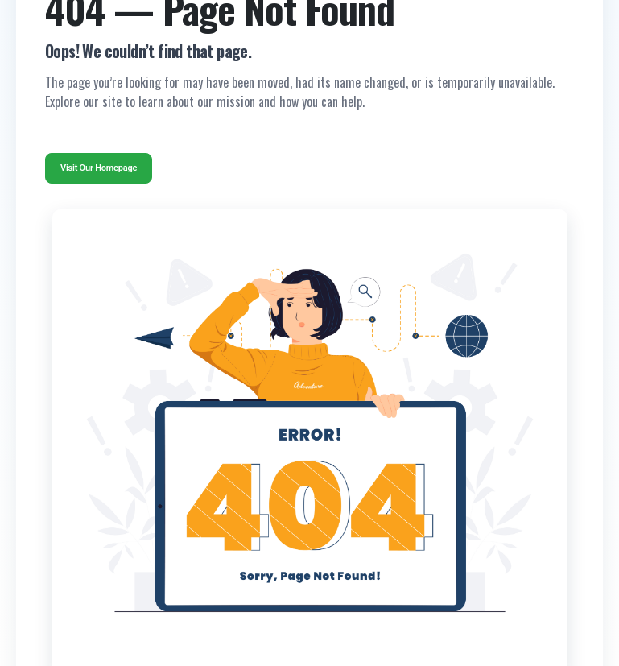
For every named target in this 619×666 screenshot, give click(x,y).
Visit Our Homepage (98, 168)
